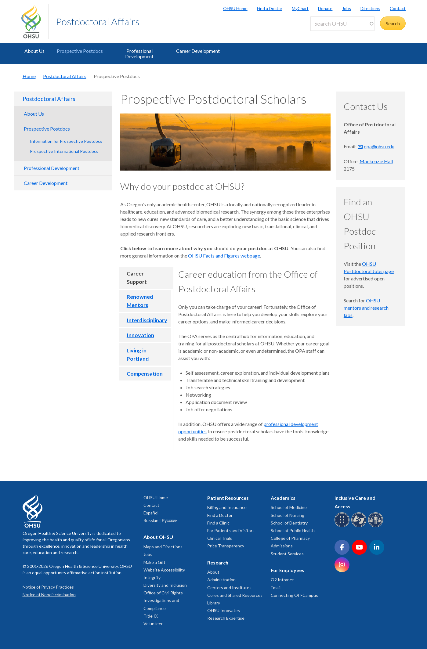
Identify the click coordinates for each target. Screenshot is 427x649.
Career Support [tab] (137, 277)
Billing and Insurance (227, 507)
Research (217, 562)
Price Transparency (225, 545)
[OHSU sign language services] (359, 526)
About (213, 572)
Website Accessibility (164, 569)
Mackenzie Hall (376, 161)
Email (275, 587)
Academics (283, 498)
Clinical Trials (219, 538)
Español (150, 512)
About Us (34, 51)
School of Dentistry (289, 522)
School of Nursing (287, 515)
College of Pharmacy (290, 538)
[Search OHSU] (342, 23)
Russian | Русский (160, 520)
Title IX (150, 615)
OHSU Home (235, 8)
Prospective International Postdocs (64, 151)
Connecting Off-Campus (294, 595)
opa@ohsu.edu (379, 146)
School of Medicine (289, 507)
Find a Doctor (269, 8)
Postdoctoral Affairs (97, 21)
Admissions (282, 545)
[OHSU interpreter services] (376, 526)
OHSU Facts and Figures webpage (224, 255)
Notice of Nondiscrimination (49, 594)
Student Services (287, 553)
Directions (370, 8)
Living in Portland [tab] (138, 354)
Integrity (152, 577)
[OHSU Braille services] (343, 526)
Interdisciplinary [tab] (147, 320)
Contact (398, 8)
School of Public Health (293, 530)
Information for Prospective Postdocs (66, 141)
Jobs (346, 8)
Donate (325, 8)
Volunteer (153, 623)
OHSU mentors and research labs (366, 307)
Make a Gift (154, 562)
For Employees (287, 570)
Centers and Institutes (229, 587)
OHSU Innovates (223, 610)
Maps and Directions (163, 546)
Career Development (198, 51)
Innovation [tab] (140, 335)
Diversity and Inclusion (165, 585)
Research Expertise (225, 618)
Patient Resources (228, 498)
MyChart (300, 8)
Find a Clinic (218, 522)
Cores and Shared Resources (234, 595)
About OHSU (158, 537)
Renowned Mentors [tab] (140, 300)
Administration (221, 579)
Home (29, 76)
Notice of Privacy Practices (48, 587)
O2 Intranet (282, 579)
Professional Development (139, 53)
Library (213, 602)
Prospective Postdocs (80, 51)
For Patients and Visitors (231, 530)
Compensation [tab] (145, 373)
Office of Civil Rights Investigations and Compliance (163, 600)
